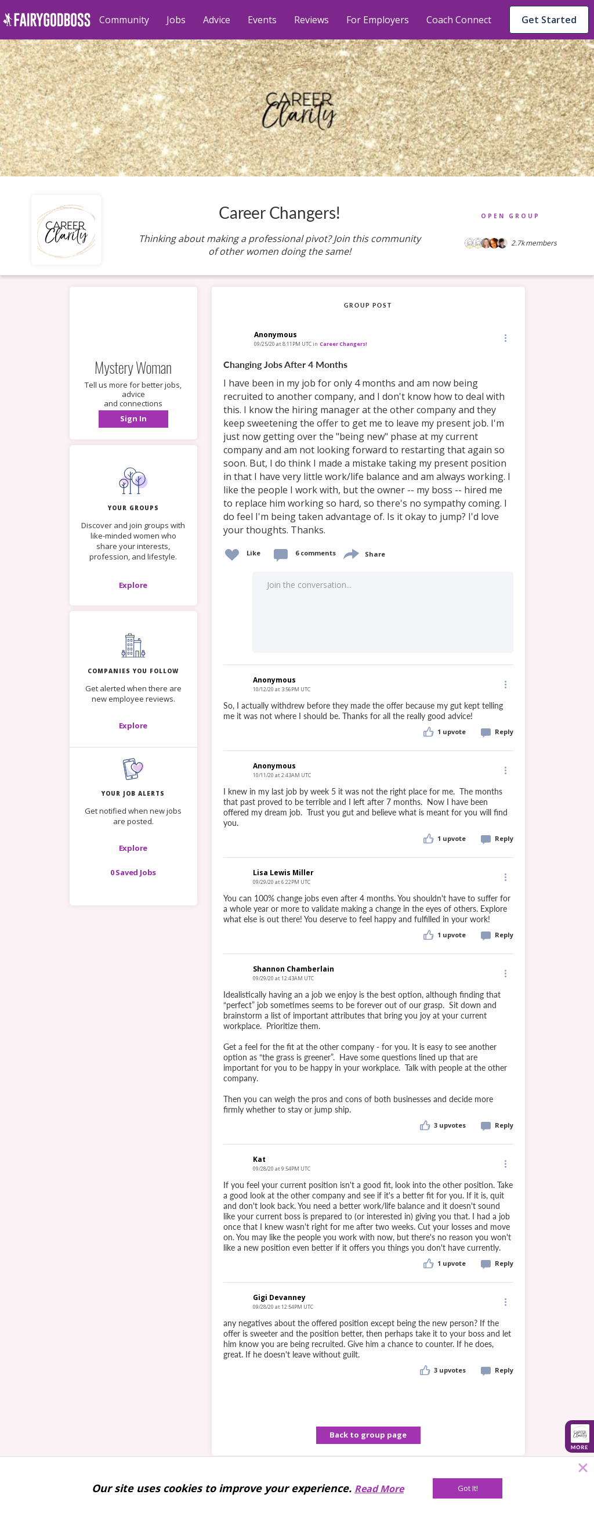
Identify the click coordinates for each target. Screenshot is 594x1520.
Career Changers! (343, 344)
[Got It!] (467, 1488)
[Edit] (504, 337)
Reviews (311, 19)
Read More (379, 1488)
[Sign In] (133, 419)
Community (124, 19)
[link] (368, 448)
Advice (216, 19)
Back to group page (368, 1434)
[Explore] (133, 585)
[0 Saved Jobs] (133, 872)
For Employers (377, 19)
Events (262, 19)
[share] (350, 553)
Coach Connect (458, 19)
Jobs (176, 19)
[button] (133, 419)
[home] (46, 19)
